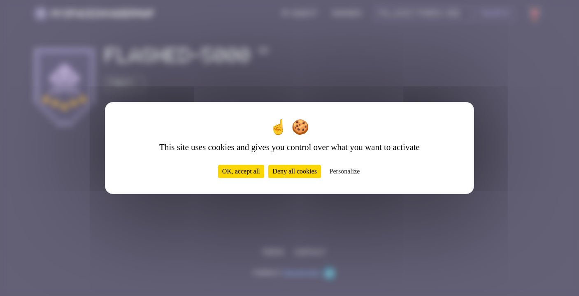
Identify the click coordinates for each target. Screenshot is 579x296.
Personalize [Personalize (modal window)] (345, 171)
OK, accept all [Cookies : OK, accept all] (241, 171)
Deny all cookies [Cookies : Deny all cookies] (294, 171)
